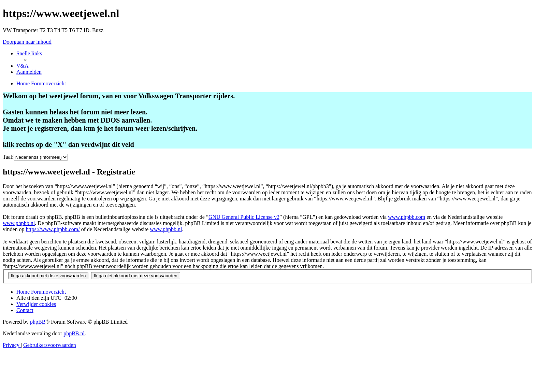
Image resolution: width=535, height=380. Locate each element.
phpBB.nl (74, 333)
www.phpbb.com (406, 217)
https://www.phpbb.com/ (53, 229)
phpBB (37, 322)
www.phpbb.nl (19, 223)
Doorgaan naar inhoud (27, 42)
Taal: (8, 157)
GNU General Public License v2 (243, 217)
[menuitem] (22, 66)
